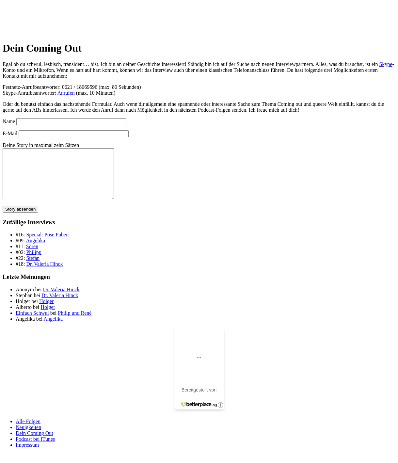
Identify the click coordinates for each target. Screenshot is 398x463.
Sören (32, 256)
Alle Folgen (28, 431)
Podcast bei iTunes (35, 449)
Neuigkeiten (28, 437)
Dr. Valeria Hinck (44, 274)
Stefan (33, 268)
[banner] (199, 19)
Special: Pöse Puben (47, 244)
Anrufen (66, 93)
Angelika (35, 250)
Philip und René (74, 323)
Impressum (27, 454)
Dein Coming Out (34, 443)
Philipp (33, 262)
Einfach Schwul (32, 323)
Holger (46, 311)
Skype (385, 64)
